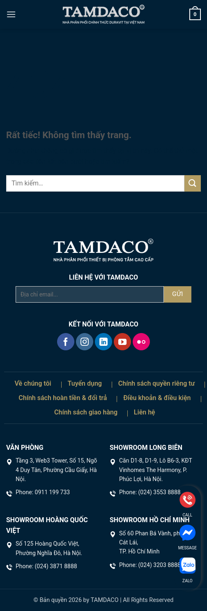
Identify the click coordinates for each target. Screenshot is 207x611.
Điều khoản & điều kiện (157, 398)
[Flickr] (141, 341)
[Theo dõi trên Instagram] (84, 341)
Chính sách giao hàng (85, 412)
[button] (11, 14)
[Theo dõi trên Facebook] (65, 341)
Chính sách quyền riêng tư (156, 383)
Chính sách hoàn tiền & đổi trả (62, 398)
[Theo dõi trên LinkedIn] (103, 341)
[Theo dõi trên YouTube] (122, 341)
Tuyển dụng (84, 383)
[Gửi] (192, 183)
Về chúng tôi (32, 383)
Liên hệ (144, 412)
